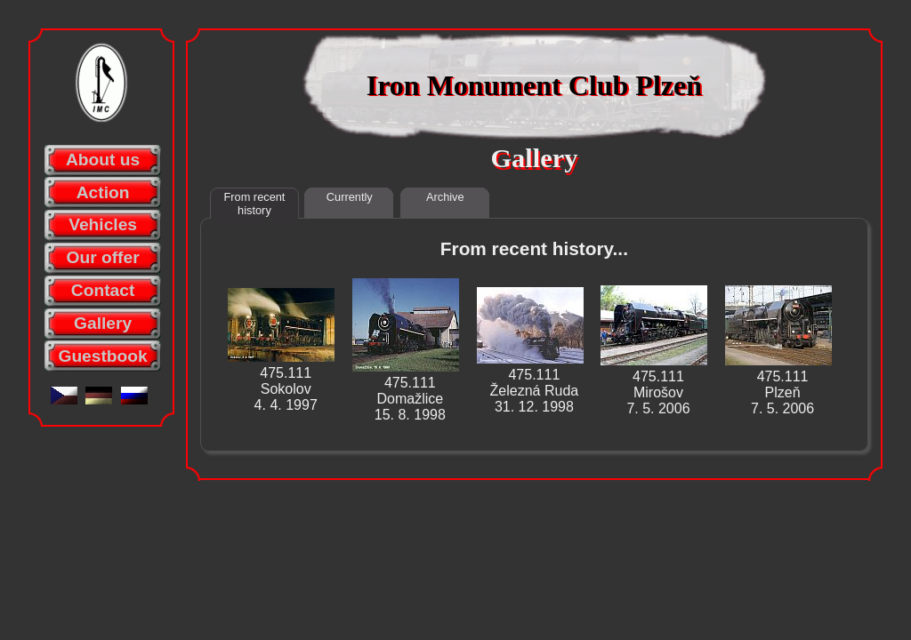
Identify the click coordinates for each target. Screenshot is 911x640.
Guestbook (102, 356)
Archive (445, 197)
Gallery (103, 323)
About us (103, 159)
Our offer (103, 257)
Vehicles (103, 224)
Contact (102, 290)
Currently (350, 197)
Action (103, 192)
